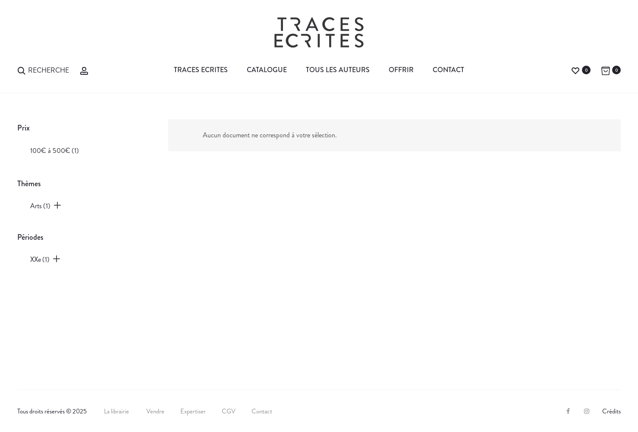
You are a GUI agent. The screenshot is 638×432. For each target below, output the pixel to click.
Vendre (155, 411)
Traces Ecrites (201, 70)
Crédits (611, 411)
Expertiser (193, 411)
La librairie (117, 411)
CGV (229, 411)
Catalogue (267, 70)
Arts (40, 206)
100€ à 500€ (54, 151)
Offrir (401, 70)
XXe (40, 259)
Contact (448, 70)
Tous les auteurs (338, 70)
